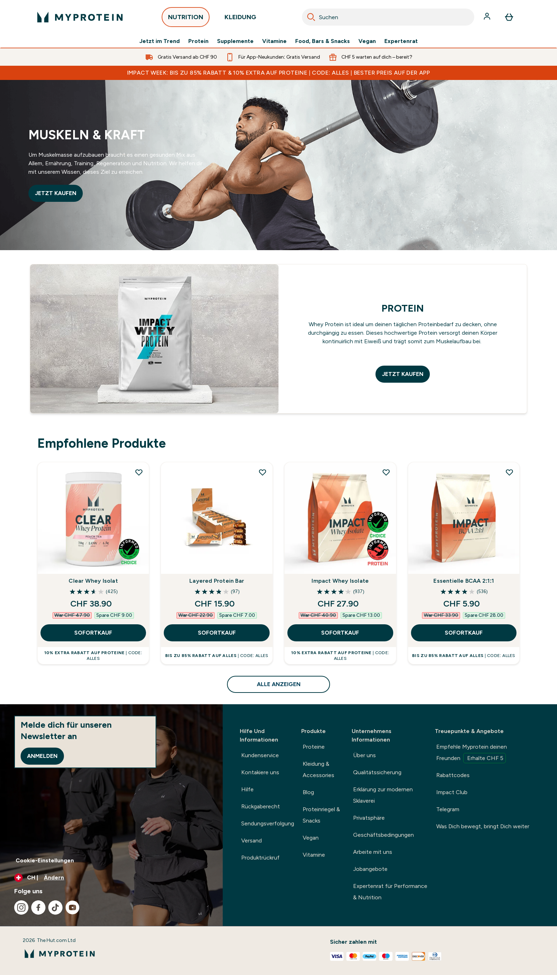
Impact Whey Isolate (340, 580)
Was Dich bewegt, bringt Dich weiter (482, 826)
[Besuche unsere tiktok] (55, 907)
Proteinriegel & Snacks (321, 815)
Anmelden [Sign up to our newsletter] (42, 756)
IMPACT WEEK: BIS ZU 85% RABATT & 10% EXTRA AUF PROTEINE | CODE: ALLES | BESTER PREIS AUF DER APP (278, 72)
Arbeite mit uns (372, 852)
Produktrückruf (260, 857)
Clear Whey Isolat (93, 580)
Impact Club (451, 792)
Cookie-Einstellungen (45, 860)
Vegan (367, 41)
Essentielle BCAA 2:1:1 (463, 580)
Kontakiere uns (260, 772)
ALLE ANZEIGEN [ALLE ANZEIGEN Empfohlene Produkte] (279, 684)
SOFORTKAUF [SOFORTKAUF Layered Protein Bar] (217, 632)
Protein (198, 41)
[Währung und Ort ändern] (111, 877)
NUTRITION (185, 19)
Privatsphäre (369, 817)
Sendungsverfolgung (267, 823)
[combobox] (388, 17)
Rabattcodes (453, 775)
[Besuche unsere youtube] (72, 907)
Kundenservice (260, 755)
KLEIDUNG (240, 19)
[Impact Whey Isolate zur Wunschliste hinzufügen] (386, 472)
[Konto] (487, 17)
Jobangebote (370, 869)
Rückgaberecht (260, 806)
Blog (308, 792)
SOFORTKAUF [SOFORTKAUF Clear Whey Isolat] (93, 632)
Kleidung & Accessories (318, 769)
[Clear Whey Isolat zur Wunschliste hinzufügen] (139, 472)
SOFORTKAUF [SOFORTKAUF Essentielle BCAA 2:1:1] (464, 632)
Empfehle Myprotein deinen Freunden (471, 753)
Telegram (447, 809)
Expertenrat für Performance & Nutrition (390, 892)
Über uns (364, 755)
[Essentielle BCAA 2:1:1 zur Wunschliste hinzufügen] (509, 472)
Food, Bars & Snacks (322, 41)
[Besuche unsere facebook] (38, 907)
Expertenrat (401, 41)
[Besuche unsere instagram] (21, 907)
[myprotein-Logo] (80, 17)
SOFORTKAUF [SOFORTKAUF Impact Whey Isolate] (340, 632)
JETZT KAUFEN (55, 193)
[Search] (311, 17)
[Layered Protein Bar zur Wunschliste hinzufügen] (262, 472)
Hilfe (247, 789)
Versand (251, 840)
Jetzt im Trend (159, 41)
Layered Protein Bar (216, 580)
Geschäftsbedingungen (383, 834)
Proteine (314, 746)
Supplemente (235, 41)
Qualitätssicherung (377, 772)
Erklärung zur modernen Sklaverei (383, 795)
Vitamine (274, 41)
